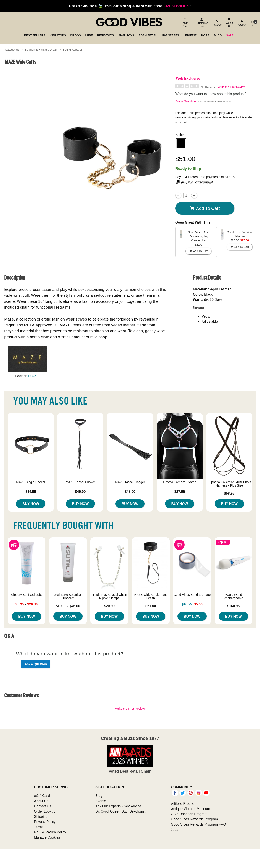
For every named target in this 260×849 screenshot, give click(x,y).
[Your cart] (252, 22)
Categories (12, 49)
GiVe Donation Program (189, 814)
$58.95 (229, 493)
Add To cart (205, 208)
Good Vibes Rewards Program (194, 819)
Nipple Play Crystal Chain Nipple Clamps (109, 596)
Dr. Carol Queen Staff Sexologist (120, 811)
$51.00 (150, 606)
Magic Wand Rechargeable (233, 596)
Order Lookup (44, 811)
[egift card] (185, 22)
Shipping (40, 816)
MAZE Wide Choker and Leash (151, 596)
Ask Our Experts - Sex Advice (118, 806)
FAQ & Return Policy (50, 832)
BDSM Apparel (72, 49)
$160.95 (233, 606)
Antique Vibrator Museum (190, 808)
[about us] (229, 22)
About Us (41, 801)
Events (100, 801)
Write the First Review (231, 87)
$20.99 (109, 606)
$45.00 (130, 491)
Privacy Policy (45, 821)
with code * (130, 5)
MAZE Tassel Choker (80, 482)
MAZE (33, 375)
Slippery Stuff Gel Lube (27, 595)
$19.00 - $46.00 (68, 606)
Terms (39, 827)
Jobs (174, 829)
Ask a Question (185, 101)
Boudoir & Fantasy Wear (41, 49)
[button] (180, 143)
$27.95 (179, 491)
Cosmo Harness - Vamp (179, 482)
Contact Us (42, 806)
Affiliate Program (184, 803)
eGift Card (42, 795)
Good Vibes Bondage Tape (192, 595)
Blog (98, 795)
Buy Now (30, 504)
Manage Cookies (47, 837)
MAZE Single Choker (30, 482)
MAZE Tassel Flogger (130, 482)
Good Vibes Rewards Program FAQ (198, 824)
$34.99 (30, 491)
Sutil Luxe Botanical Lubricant (67, 596)
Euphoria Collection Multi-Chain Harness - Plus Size (229, 483)
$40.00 (80, 491)
